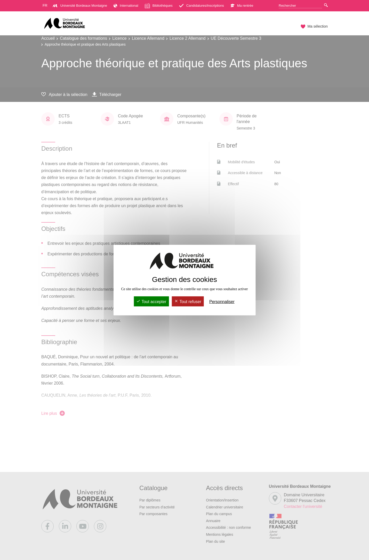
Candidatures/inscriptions (201, 5)
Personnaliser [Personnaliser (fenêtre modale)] (222, 301)
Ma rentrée (241, 5)
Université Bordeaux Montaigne (80, 5)
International (126, 5)
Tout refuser (187, 301)
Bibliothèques (159, 5)
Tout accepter (151, 301)
